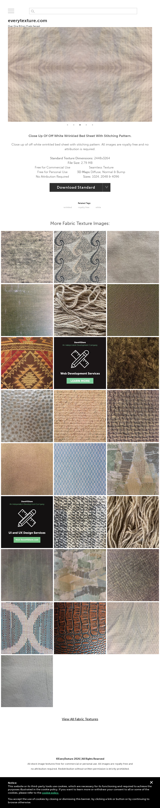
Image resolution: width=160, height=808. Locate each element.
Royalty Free (83, 207)
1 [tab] (67, 125)
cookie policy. (50, 792)
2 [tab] (74, 125)
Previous (5, 68)
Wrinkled (68, 207)
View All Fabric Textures (80, 719)
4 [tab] (86, 125)
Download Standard (76, 187)
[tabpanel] (80, 68)
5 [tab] (92, 125)
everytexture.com (27, 22)
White (98, 207)
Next (155, 68)
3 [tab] (80, 125)
